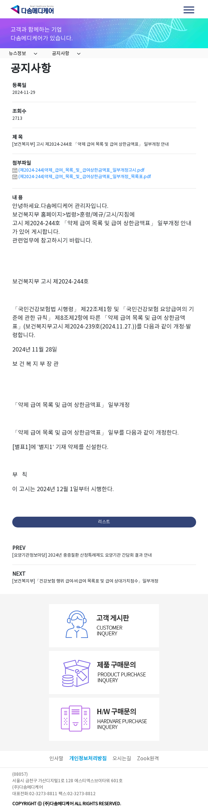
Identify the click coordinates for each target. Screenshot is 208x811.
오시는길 (121, 759)
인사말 (56, 759)
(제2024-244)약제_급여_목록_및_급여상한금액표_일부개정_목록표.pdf (84, 177)
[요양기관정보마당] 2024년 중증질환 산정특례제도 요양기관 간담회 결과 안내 (82, 555)
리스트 (104, 522)
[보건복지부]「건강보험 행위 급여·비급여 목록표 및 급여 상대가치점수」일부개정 (85, 581)
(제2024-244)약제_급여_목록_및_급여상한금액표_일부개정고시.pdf (81, 170)
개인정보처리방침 (88, 759)
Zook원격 (148, 759)
